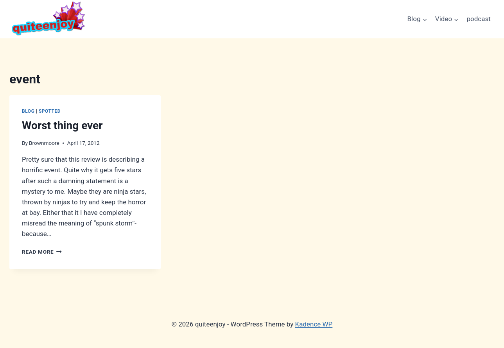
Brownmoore (44, 143)
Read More (42, 252)
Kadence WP (313, 324)
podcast (479, 19)
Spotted (50, 111)
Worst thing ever (62, 125)
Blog (28, 111)
